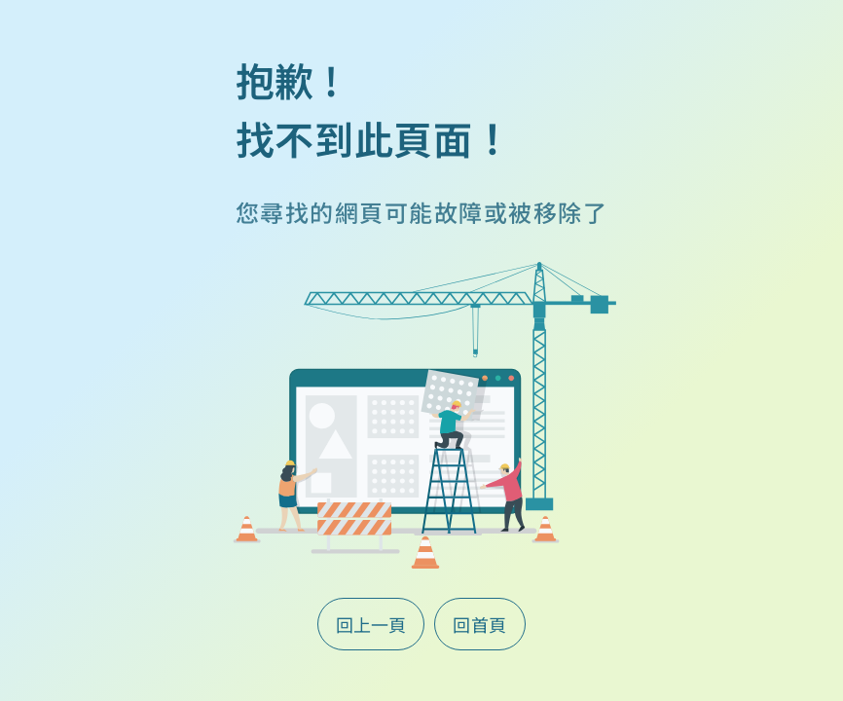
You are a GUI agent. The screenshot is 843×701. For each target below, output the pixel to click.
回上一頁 (371, 624)
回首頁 (480, 624)
